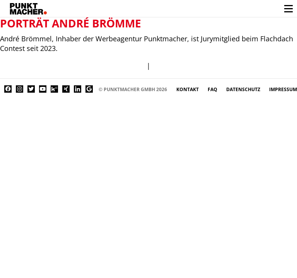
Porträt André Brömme (70, 23)
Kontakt (188, 89)
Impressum (283, 89)
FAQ (213, 89)
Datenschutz (243, 89)
